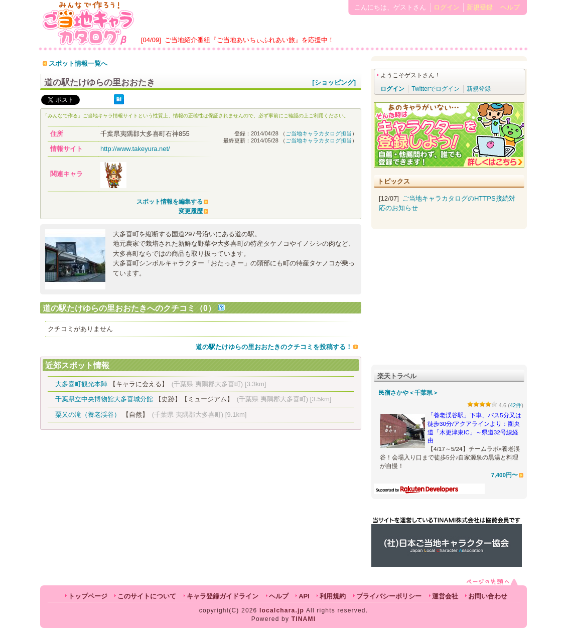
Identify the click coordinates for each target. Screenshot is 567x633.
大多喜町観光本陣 (81, 384)
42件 (515, 405)
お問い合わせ (487, 596)
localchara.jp (281, 610)
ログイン (447, 7)
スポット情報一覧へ (78, 63)
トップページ (87, 596)
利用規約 (333, 596)
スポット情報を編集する (169, 201)
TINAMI (304, 618)
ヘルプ (510, 7)
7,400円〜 (504, 474)
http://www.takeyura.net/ (135, 148)
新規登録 (480, 7)
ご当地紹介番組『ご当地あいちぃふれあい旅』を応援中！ (249, 40)
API (304, 596)
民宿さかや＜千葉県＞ (408, 392)
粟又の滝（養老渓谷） (87, 414)
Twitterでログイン (435, 88)
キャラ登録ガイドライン (222, 596)
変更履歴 (191, 211)
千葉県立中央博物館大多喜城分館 (104, 399)
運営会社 (445, 596)
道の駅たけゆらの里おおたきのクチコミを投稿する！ (274, 347)
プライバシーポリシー (388, 596)
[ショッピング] (334, 82)
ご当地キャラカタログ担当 (319, 133)
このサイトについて (146, 596)
